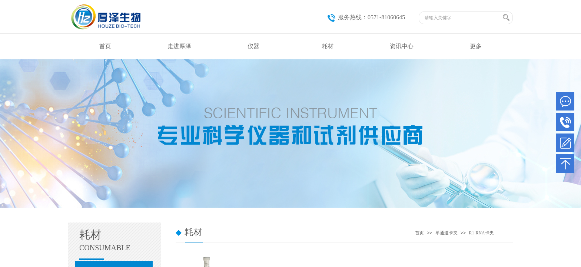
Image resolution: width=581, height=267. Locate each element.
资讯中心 (402, 46)
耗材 (327, 46)
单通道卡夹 (446, 232)
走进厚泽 (179, 46)
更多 (476, 46)
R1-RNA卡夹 (481, 232)
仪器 (253, 46)
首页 (105, 46)
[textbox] (462, 18)
